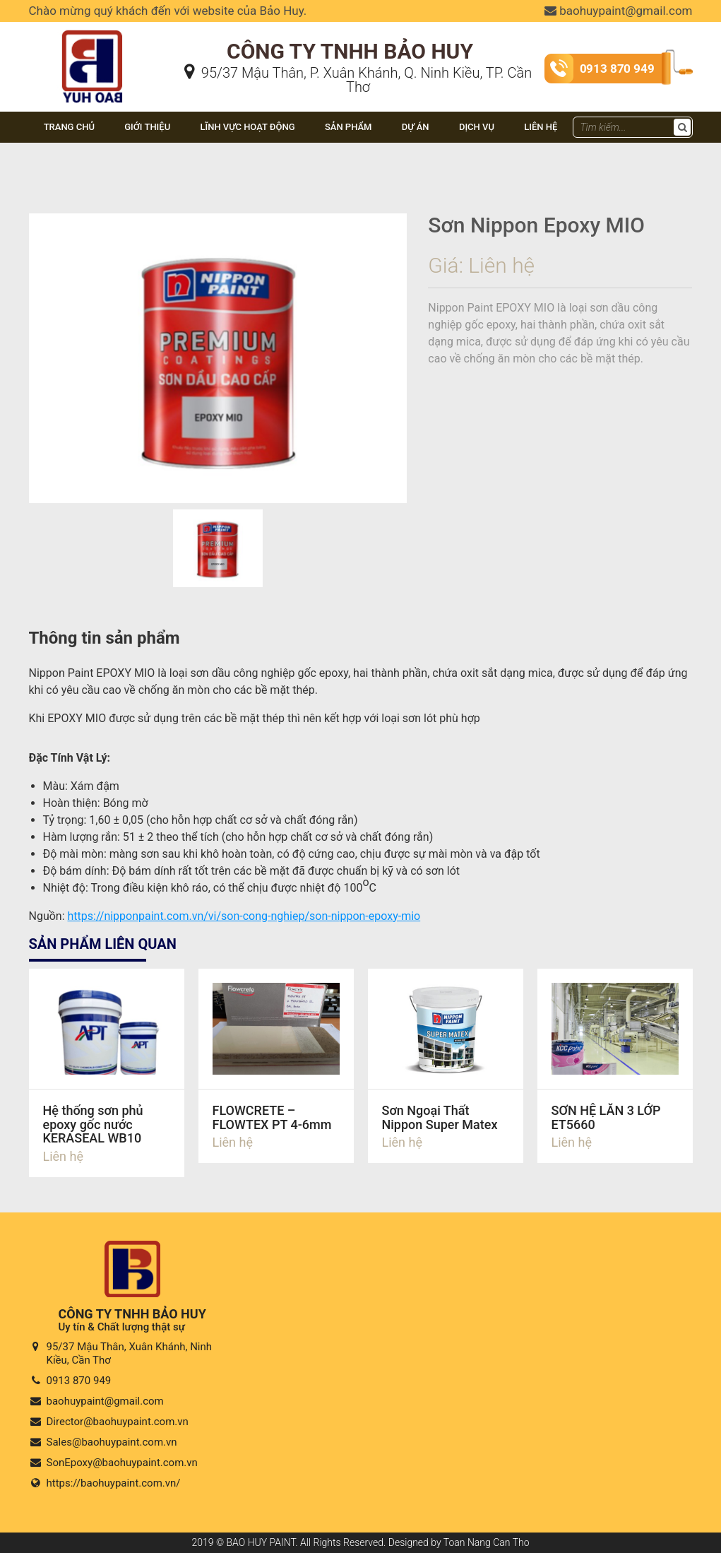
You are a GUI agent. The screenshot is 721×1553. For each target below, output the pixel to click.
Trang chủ (69, 127)
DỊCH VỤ (476, 127)
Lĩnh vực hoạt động (247, 127)
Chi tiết (106, 1073)
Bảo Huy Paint (66, 39)
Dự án (415, 127)
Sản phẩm (348, 127)
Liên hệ (540, 127)
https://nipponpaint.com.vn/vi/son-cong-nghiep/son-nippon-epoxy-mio (244, 916)
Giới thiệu (147, 127)
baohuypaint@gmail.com (618, 11)
